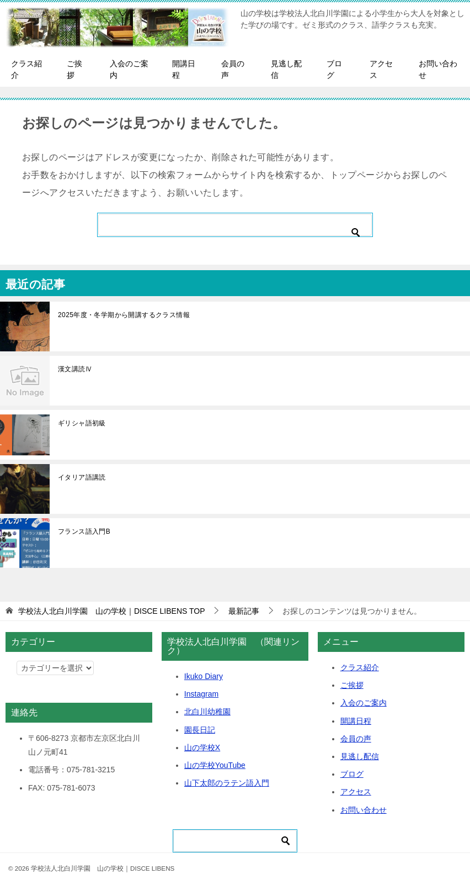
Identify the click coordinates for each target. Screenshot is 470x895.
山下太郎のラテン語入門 (226, 782)
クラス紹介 (26, 69)
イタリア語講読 (82, 477)
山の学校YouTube (214, 765)
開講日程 (183, 69)
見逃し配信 (286, 69)
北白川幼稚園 (207, 711)
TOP (111, 611)
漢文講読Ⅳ (75, 369)
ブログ (334, 69)
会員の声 (232, 69)
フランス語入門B (84, 531)
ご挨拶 (74, 69)
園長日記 (199, 729)
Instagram (201, 693)
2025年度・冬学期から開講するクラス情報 (124, 315)
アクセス (381, 69)
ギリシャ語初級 (82, 423)
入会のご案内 (129, 69)
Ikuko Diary (203, 676)
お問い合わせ (438, 69)
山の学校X (202, 747)
